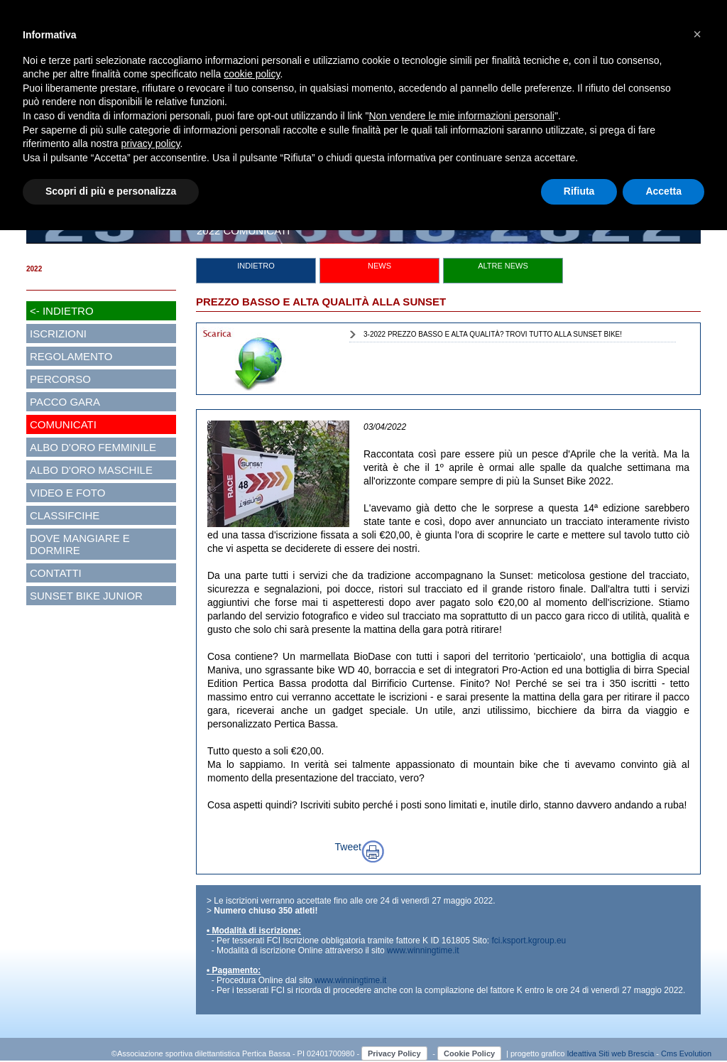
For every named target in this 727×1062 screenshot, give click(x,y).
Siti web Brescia (626, 1053)
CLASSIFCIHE (64, 515)
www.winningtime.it (423, 950)
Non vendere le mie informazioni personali (461, 115)
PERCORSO (60, 379)
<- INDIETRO (62, 311)
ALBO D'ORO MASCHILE (91, 470)
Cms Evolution (686, 1053)
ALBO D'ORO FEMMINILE (93, 447)
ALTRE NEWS (503, 265)
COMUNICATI (63, 424)
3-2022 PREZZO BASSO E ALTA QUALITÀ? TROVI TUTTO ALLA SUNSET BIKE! (493, 334)
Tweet (348, 846)
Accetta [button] (663, 191)
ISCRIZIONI (58, 333)
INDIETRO (256, 265)
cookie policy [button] (252, 74)
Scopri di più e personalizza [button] (110, 191)
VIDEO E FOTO (67, 493)
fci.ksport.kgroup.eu (529, 940)
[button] (697, 34)
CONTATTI (56, 573)
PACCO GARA (65, 402)
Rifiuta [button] (579, 191)
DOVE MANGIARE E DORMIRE (80, 544)
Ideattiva (582, 1053)
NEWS (379, 265)
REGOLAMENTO (71, 356)
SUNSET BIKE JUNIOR (86, 596)
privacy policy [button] (150, 143)
